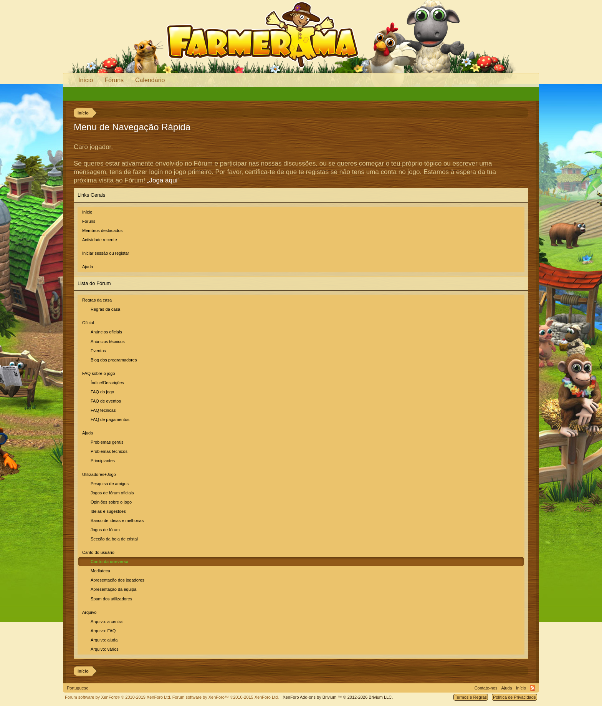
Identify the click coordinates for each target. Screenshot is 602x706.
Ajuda (87, 266)
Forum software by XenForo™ (225, 697)
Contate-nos (486, 688)
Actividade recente (99, 239)
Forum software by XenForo (118, 697)
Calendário (150, 80)
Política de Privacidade (514, 697)
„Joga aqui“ (163, 180)
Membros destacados (102, 230)
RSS (532, 688)
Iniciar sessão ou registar (105, 253)
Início (87, 212)
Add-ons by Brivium (338, 697)
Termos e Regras (471, 697)
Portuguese (77, 688)
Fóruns (88, 221)
